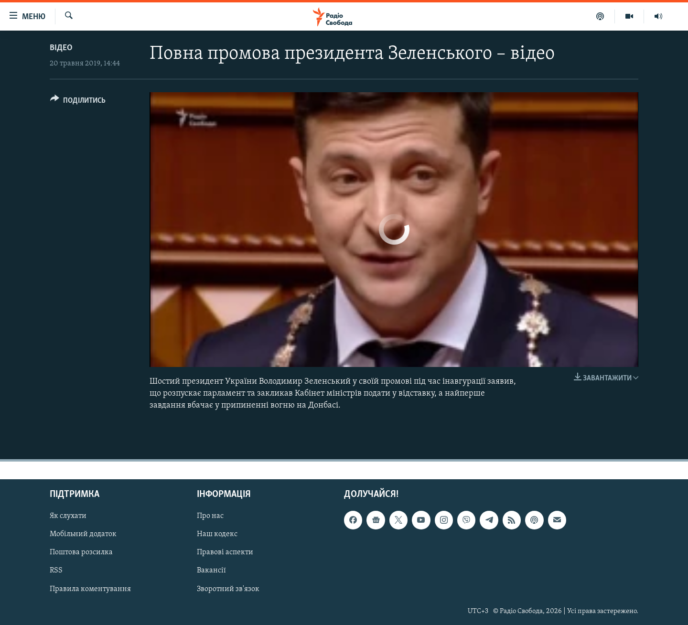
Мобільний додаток (83, 534)
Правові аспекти (225, 552)
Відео (61, 48)
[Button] (78, 102)
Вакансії (211, 570)
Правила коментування (90, 589)
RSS (56, 570)
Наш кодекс (217, 534)
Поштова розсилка (81, 552)
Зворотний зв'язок (228, 589)
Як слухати (68, 516)
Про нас (210, 516)
